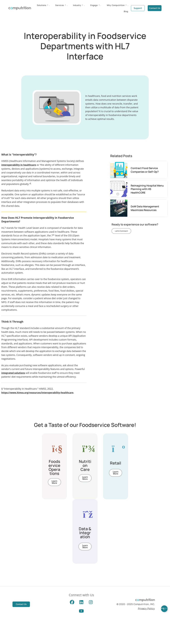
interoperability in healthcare (19, 164)
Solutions (43, 5)
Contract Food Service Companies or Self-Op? (145, 169)
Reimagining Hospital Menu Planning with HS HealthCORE (147, 189)
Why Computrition (117, 5)
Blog (126, 11)
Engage (95, 5)
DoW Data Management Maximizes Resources (145, 208)
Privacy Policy (146, 609)
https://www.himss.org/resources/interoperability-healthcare (38, 392)
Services (61, 5)
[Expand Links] (164, 608)
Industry (79, 5)
